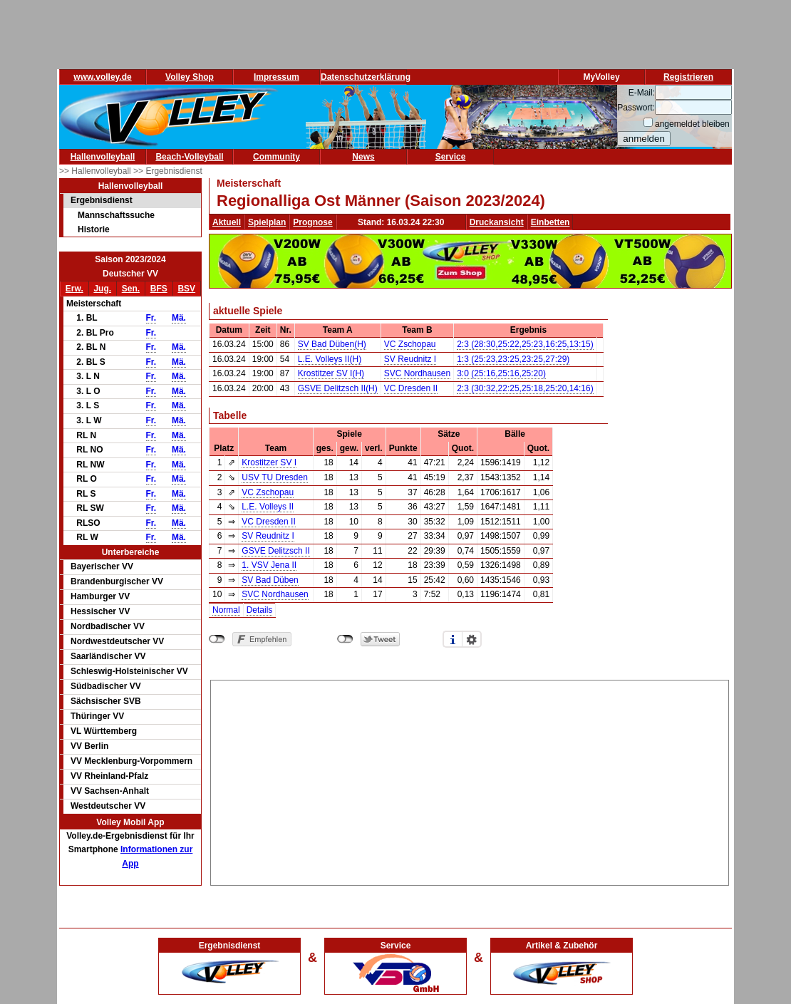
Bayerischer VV (102, 566)
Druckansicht (497, 222)
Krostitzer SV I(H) (331, 373)
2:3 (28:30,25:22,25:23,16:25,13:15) (525, 344)
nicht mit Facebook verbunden (217, 639)
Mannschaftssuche (116, 215)
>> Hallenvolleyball (96, 171)
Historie (94, 229)
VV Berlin (89, 746)
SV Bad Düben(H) (332, 344)
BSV (186, 289)
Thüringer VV (97, 716)
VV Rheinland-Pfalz (109, 776)
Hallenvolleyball (103, 157)
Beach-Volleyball (189, 157)
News (363, 157)
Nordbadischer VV (108, 626)
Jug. (102, 289)
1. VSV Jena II (269, 565)
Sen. (131, 289)
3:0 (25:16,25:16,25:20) (501, 373)
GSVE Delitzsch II (275, 551)
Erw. (74, 289)
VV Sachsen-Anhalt (110, 791)
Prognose (312, 222)
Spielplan (267, 222)
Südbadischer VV (106, 686)
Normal (226, 610)
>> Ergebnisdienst (167, 171)
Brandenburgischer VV (117, 581)
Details (260, 610)
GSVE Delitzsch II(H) (338, 388)
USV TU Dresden (274, 477)
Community (276, 157)
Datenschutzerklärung (365, 77)
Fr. (151, 318)
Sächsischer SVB (106, 701)
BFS (158, 289)
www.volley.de (102, 77)
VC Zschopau (410, 344)
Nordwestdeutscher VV (117, 641)
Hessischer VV (100, 611)
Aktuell (226, 222)
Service (450, 157)
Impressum (276, 77)
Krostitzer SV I (269, 462)
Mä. (179, 318)
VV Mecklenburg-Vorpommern (131, 761)
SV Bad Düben (270, 580)
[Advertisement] (470, 780)
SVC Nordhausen (417, 373)
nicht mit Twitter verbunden (345, 639)
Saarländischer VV (108, 656)
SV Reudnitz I (410, 359)
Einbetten (550, 222)
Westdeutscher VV (108, 806)
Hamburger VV (100, 596)
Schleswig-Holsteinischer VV (129, 671)
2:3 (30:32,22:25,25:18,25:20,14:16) (525, 388)
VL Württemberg (104, 731)
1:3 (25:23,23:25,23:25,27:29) (513, 359)
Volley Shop (189, 77)
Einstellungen (472, 639)
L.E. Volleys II (268, 507)
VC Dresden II (411, 388)
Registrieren (688, 77)
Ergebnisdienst (102, 200)
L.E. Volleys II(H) (329, 359)
